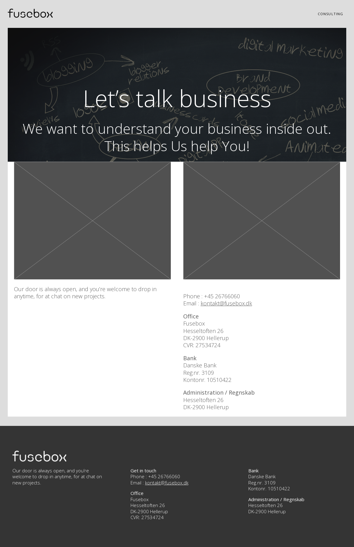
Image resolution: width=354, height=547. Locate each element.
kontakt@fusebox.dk (226, 303)
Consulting (330, 13)
